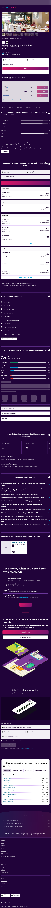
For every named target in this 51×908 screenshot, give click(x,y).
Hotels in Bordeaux (8, 801)
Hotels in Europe (15, 833)
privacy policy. (30, 748)
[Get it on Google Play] (5, 895)
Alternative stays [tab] (17, 770)
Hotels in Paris (7, 778)
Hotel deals (6, 833)
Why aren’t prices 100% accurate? (26, 827)
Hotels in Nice (7, 780)
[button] (3, 7)
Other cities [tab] (7, 770)
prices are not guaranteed (37, 815)
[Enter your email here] (27, 736)
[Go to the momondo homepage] (11, 7)
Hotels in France (24, 833)
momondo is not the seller (26, 821)
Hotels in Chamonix (8, 796)
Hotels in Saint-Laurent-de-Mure (14, 834)
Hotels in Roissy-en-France (10, 794)
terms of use (22, 748)
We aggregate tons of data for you (26, 824)
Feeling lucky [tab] (29, 770)
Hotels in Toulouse (8, 799)
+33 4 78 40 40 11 (7, 52)
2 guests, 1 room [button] (8, 64)
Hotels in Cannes (7, 783)
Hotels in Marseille (8, 785)
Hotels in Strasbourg (8, 789)
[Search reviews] (27, 408)
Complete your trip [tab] (40, 770)
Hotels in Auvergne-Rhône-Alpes (37, 833)
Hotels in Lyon (7, 792)
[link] (25, 605)
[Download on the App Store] (15, 895)
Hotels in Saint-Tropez (9, 787)
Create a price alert (24, 597)
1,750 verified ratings (15, 54)
